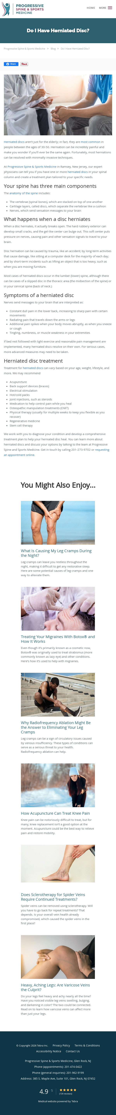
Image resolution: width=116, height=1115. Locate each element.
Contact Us (73, 1051)
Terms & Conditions (87, 1045)
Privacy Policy (61, 1045)
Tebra (74, 1101)
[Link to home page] (29, 9)
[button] (110, 7)
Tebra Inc (42, 1045)
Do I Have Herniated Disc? (75, 48)
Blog (53, 48)
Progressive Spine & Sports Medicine (24, 48)
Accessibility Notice (48, 1051)
